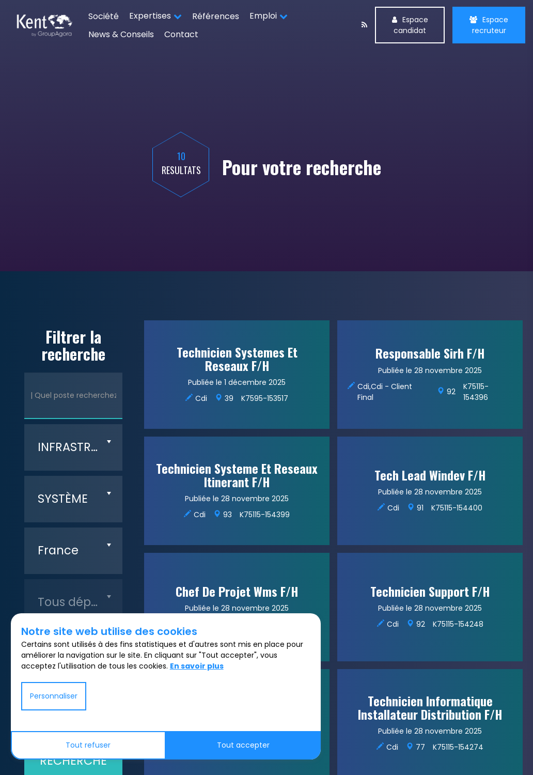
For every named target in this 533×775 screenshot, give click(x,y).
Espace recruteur (488, 25)
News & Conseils (121, 34)
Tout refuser (88, 745)
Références (215, 16)
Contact (181, 34)
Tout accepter (243, 745)
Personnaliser (53, 696)
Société (103, 16)
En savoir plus (197, 666)
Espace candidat (410, 25)
